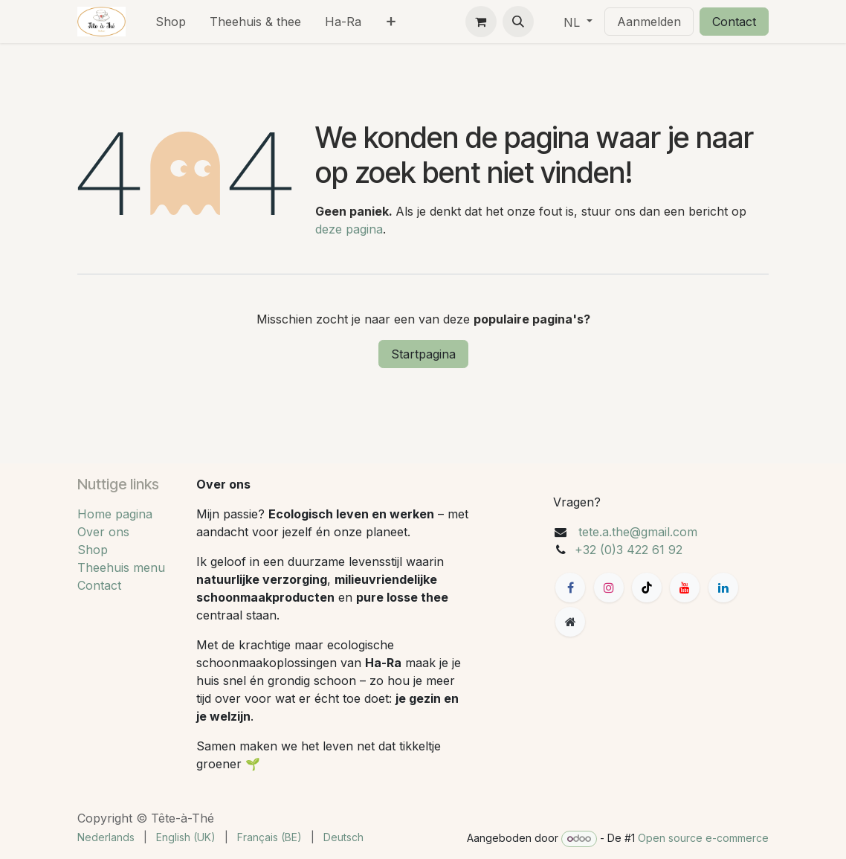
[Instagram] (609, 587)
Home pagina (114, 513)
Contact (734, 21)
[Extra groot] (570, 622)
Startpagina (423, 354)
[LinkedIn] (723, 587)
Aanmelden (649, 21)
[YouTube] (685, 587)
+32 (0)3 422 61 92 (628, 549)
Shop (92, 549)
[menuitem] (170, 21)
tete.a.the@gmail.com (637, 531)
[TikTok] (647, 587)
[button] (518, 21)
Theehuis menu (121, 567)
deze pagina (349, 229)
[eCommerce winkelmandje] (481, 21)
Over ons (103, 531)
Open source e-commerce (703, 837)
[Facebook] (570, 587)
